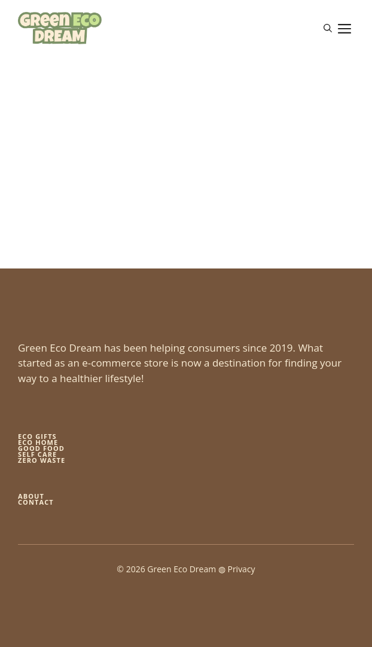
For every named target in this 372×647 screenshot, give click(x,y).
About (31, 496)
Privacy (241, 569)
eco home (38, 442)
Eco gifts (37, 436)
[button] (328, 28)
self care (37, 454)
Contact (36, 502)
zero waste (41, 460)
